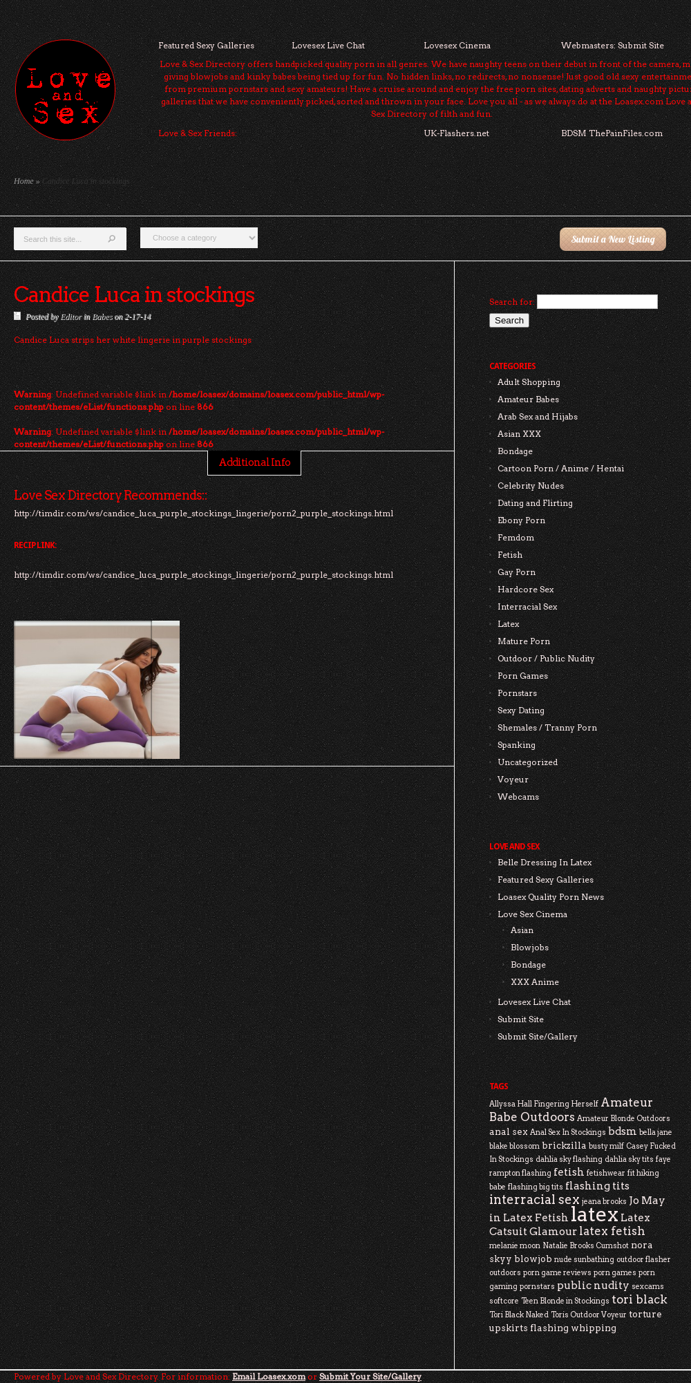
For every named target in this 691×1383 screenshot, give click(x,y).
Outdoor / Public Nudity (546, 658)
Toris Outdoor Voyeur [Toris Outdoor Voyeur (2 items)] (589, 1314)
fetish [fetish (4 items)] (569, 1171)
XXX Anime (535, 982)
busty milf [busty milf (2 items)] (606, 1146)
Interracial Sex (527, 606)
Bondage (515, 451)
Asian (522, 930)
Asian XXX (519, 434)
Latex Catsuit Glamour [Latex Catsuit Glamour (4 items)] (569, 1224)
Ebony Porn (521, 520)
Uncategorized (528, 762)
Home (24, 181)
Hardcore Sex (525, 589)
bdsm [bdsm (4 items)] (622, 1131)
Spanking (517, 745)
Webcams (518, 796)
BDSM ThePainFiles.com (612, 133)
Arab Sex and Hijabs (538, 416)
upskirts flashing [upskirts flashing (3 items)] (529, 1327)
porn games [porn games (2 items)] (615, 1272)
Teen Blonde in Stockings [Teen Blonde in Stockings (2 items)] (565, 1301)
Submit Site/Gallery (538, 1036)
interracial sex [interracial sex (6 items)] (534, 1199)
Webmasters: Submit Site (612, 45)
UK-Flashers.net (456, 133)
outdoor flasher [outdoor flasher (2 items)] (643, 1259)
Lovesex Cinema (457, 45)
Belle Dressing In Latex (544, 862)
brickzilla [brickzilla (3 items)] (564, 1145)
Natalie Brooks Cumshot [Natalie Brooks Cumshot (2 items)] (585, 1245)
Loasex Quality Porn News (551, 897)
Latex (508, 624)
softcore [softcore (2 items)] (504, 1301)
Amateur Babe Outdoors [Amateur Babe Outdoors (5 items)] (571, 1109)
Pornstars (517, 693)
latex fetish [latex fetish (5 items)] (612, 1231)
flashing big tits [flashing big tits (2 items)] (535, 1187)
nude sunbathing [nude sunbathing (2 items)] (584, 1259)
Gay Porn (517, 572)
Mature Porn (524, 641)
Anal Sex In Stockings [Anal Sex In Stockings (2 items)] (568, 1132)
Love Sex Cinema (532, 914)
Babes (102, 316)
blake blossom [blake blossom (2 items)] (514, 1146)
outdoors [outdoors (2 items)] (505, 1272)
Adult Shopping (529, 382)
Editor (71, 316)
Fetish (510, 554)
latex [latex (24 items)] (594, 1214)
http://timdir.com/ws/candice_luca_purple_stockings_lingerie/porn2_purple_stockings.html (203, 575)
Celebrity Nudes (531, 485)
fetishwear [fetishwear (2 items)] (606, 1173)
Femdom (516, 537)
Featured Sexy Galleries (206, 45)
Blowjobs (530, 947)
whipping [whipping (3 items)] (593, 1327)
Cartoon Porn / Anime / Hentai (561, 468)
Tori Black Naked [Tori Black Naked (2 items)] (519, 1314)
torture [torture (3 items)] (645, 1313)
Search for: (512, 302)
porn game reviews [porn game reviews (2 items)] (557, 1272)
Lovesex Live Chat (328, 45)
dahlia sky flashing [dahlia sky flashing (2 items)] (569, 1159)
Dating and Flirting (535, 503)
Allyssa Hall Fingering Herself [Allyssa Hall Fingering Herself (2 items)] (543, 1104)
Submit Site (521, 1019)
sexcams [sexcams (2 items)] (648, 1286)
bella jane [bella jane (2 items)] (655, 1132)
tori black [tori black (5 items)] (640, 1299)
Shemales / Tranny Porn (547, 727)
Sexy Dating (521, 710)
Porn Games (523, 675)
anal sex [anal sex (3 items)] (508, 1131)
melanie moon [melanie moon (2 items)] (514, 1245)
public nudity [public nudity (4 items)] (593, 1285)
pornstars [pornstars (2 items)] (537, 1286)
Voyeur (513, 779)
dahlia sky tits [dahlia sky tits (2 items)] (629, 1159)
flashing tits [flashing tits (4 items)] (597, 1185)
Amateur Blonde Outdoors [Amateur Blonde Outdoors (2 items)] (623, 1118)
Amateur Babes (528, 399)
